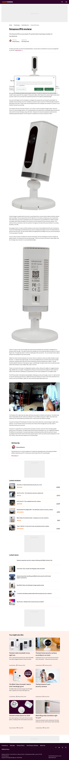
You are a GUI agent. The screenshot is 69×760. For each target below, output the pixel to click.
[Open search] (62, 2)
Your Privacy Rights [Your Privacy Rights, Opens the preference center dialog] (21, 89)
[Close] (53, 77)
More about (14, 455)
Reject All (39, 89)
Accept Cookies (49, 89)
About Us (42, 745)
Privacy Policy (20, 745)
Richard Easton (15, 41)
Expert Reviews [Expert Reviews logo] (6, 2)
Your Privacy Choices (32, 745)
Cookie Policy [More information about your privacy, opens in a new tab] (22, 85)
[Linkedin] (59, 747)
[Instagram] (65, 747)
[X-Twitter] (62, 747)
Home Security (25, 25)
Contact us (5, 745)
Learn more (18, 50)
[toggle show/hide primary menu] (66, 2)
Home (10, 25)
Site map (12, 745)
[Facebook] (56, 747)
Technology (17, 25)
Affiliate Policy (5, 749)
